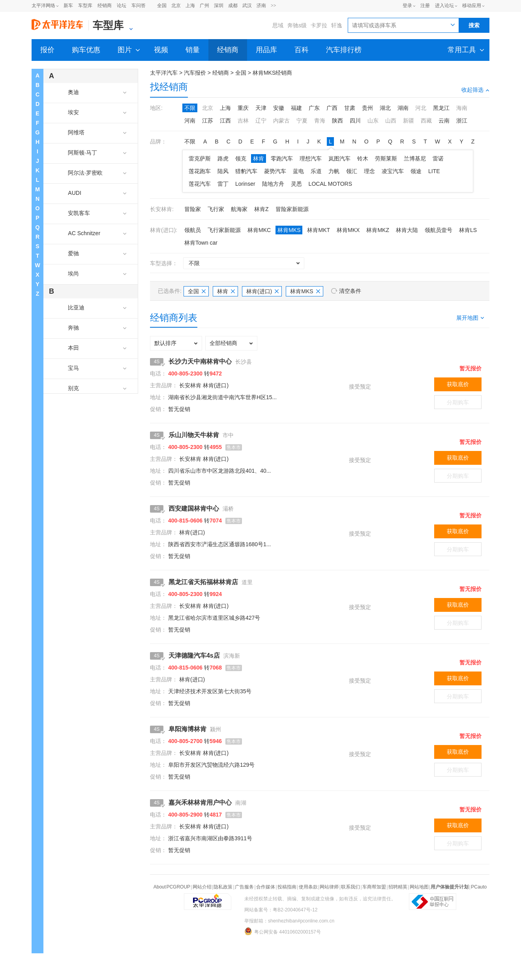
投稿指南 (286, 887)
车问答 (138, 5)
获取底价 (458, 384)
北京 (176, 5)
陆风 (223, 171)
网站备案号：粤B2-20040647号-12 (280, 910)
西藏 (426, 120)
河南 (189, 120)
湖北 (385, 108)
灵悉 (296, 184)
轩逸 (336, 25)
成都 (233, 5)
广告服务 (244, 887)
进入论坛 (444, 5)
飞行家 (216, 209)
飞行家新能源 (224, 230)
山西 (390, 120)
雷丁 (223, 184)
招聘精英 (397, 887)
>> (273, 5)
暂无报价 (470, 368)
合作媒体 (265, 887)
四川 (355, 120)
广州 (204, 5)
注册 (425, 5)
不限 (189, 108)
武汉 (247, 5)
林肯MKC (259, 230)
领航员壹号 (438, 230)
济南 (261, 5)
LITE (434, 171)
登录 (407, 5)
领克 (240, 158)
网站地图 (419, 887)
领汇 (351, 171)
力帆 (333, 171)
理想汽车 (311, 158)
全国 (162, 5)
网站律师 (329, 887)
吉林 (243, 120)
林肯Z (261, 209)
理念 (369, 171)
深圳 (218, 5)
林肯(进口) (262, 291)
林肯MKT (318, 230)
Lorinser (245, 184)
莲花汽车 (200, 184)
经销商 (104, 5)
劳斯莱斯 (386, 158)
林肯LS (468, 230)
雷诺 (438, 158)
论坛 (121, 5)
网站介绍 (202, 887)
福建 (296, 108)
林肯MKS (288, 230)
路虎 (223, 158)
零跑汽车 (282, 158)
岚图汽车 (339, 158)
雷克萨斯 (200, 158)
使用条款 (308, 887)
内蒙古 (281, 120)
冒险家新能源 (292, 209)
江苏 (207, 120)
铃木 (362, 158)
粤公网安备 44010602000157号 (282, 931)
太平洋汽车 (164, 73)
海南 (461, 108)
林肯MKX (348, 230)
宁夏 (301, 120)
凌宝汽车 (393, 171)
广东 (314, 108)
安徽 (278, 108)
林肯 (258, 158)
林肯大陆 (407, 230)
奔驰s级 (297, 25)
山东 (373, 120)
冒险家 (192, 209)
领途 (416, 171)
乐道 (316, 171)
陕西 (337, 120)
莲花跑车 (200, 171)
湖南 (403, 108)
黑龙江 (441, 108)
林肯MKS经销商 (272, 73)
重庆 (243, 108)
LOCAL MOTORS (330, 184)
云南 (444, 120)
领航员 (192, 230)
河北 (420, 108)
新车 (68, 5)
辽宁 (260, 120)
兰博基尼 (415, 158)
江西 (225, 120)
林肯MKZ (377, 230)
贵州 (367, 108)
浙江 (461, 120)
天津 (260, 108)
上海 (190, 5)
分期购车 (458, 402)
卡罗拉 (319, 25)
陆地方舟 (273, 184)
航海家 (239, 209)
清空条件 (350, 291)
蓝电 (298, 171)
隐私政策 (223, 887)
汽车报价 (195, 73)
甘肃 (349, 108)
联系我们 (350, 887)
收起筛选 (475, 90)
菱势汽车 (275, 171)
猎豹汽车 (246, 171)
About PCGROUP (172, 887)
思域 (277, 25)
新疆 (408, 120)
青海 (319, 120)
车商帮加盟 (374, 887)
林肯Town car (200, 243)
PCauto (479, 887)
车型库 (85, 5)
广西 (331, 108)
